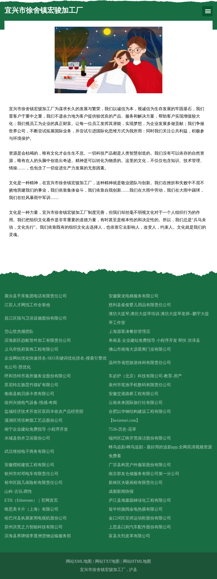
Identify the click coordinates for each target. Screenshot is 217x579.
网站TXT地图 (107, 561)
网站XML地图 (79, 561)
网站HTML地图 (137, 561)
